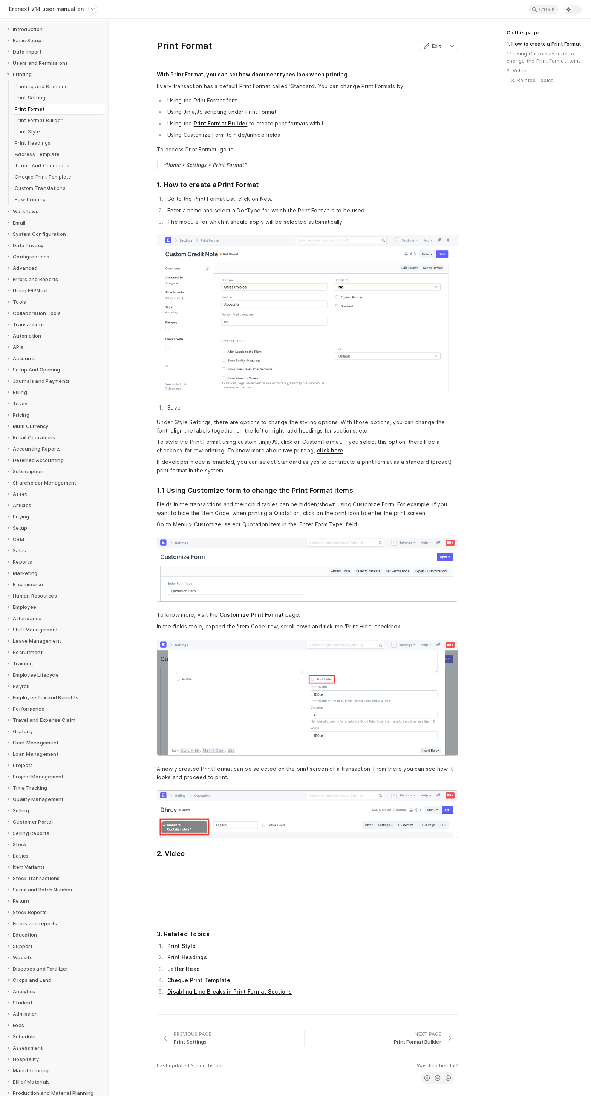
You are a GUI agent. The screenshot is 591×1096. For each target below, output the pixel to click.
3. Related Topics (532, 80)
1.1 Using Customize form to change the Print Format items (544, 56)
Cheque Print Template (198, 980)
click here (330, 450)
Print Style (181, 946)
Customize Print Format (252, 614)
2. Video (517, 70)
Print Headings (187, 957)
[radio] (427, 1078)
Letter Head (183, 969)
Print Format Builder (221, 123)
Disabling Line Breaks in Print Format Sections (229, 991)
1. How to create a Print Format (544, 44)
